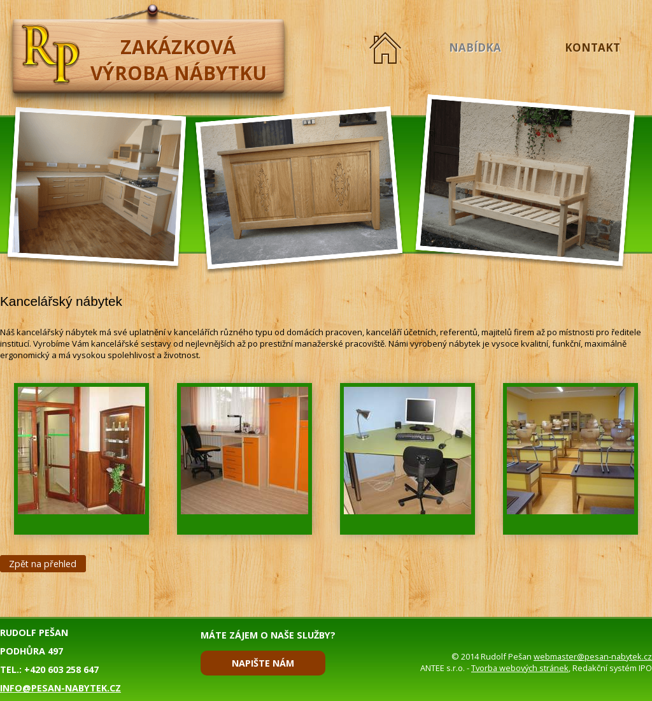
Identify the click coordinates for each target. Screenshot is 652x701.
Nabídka (475, 47)
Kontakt (592, 47)
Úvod (385, 47)
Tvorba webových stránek (520, 668)
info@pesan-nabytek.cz (60, 688)
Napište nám (263, 663)
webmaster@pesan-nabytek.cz (593, 656)
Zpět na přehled (42, 564)
